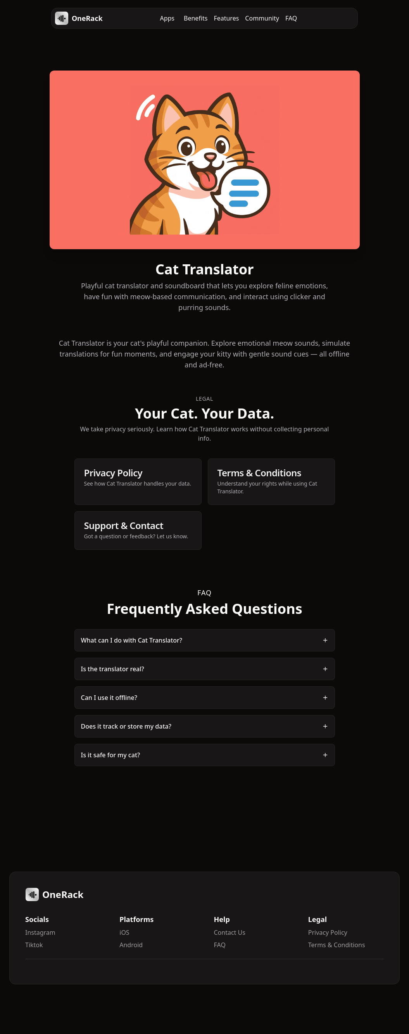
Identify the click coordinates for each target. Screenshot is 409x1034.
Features (226, 18)
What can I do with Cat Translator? (204, 640)
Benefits (195, 18)
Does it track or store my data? (204, 726)
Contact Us (229, 932)
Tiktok (34, 945)
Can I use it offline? (204, 697)
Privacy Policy (327, 932)
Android (131, 945)
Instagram (40, 932)
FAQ (291, 18)
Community (262, 18)
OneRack (79, 18)
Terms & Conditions (336, 945)
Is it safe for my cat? (204, 755)
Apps (167, 18)
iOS (124, 932)
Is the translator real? (204, 669)
